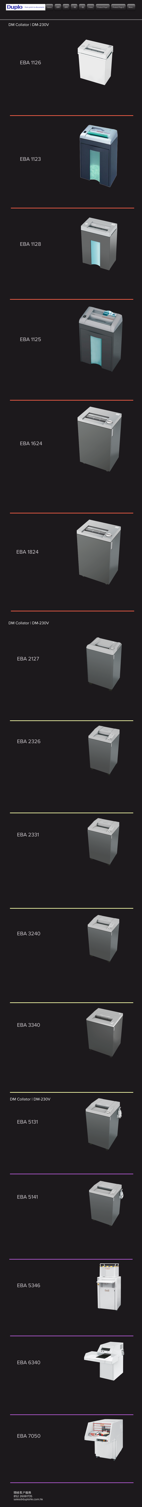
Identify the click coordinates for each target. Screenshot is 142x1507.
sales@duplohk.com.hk (28, 1499)
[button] (102, 7)
